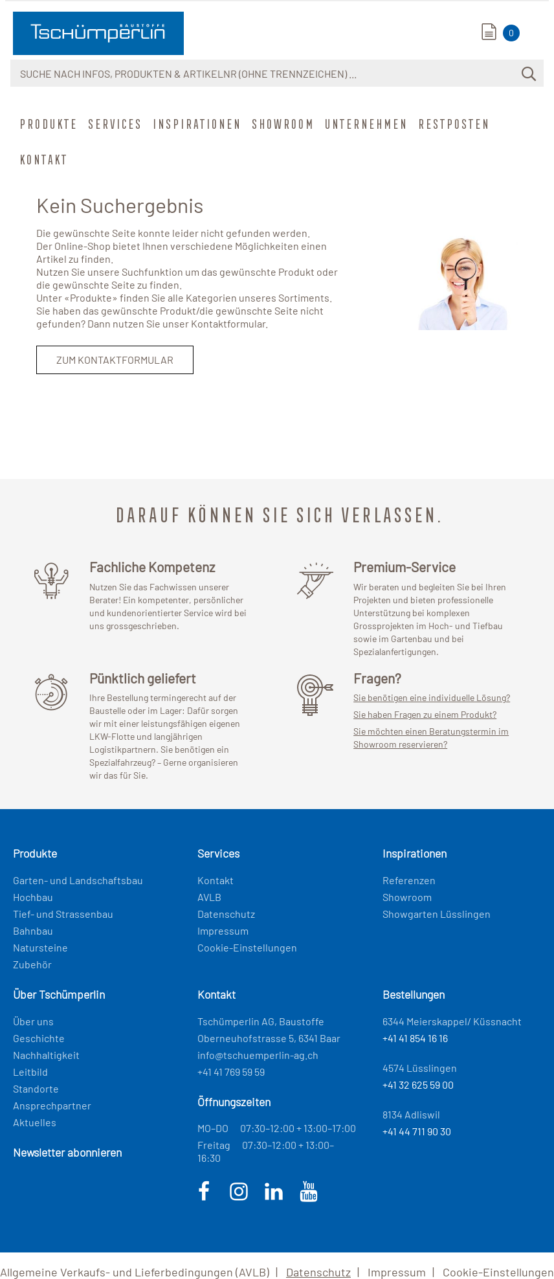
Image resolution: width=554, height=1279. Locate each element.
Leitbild (30, 1071)
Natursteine (40, 947)
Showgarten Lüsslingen (436, 913)
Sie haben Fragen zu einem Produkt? (424, 714)
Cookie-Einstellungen (247, 947)
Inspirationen (195, 123)
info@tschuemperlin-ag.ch (257, 1055)
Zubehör (32, 964)
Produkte (47, 123)
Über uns (33, 1021)
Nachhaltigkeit (46, 1055)
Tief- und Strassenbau (63, 913)
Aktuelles (34, 1122)
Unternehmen (365, 123)
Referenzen (409, 880)
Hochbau (33, 897)
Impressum (223, 930)
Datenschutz (226, 913)
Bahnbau (33, 930)
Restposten (453, 123)
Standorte (36, 1088)
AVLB (209, 897)
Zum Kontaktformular (114, 359)
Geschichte (39, 1038)
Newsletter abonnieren (67, 1152)
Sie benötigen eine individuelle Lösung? (431, 697)
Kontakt (42, 159)
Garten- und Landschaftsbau (78, 880)
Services (114, 123)
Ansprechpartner (52, 1105)
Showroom (281, 123)
